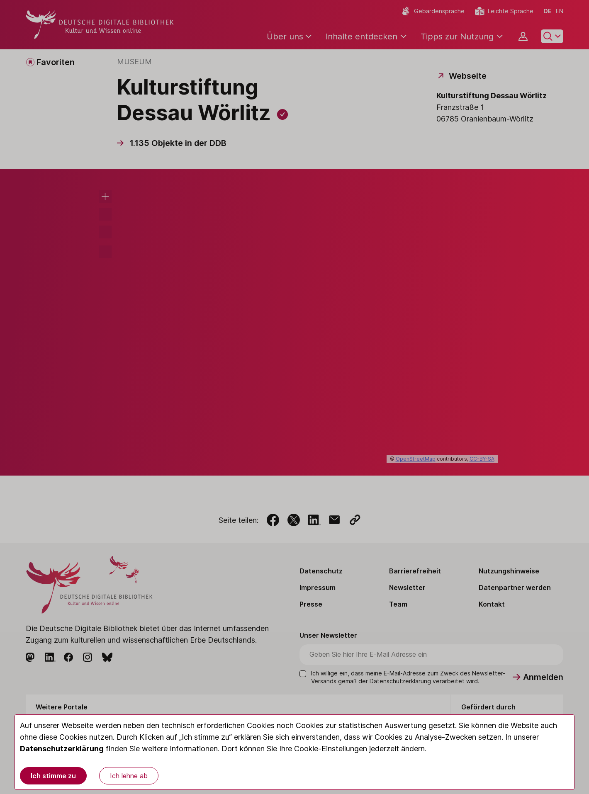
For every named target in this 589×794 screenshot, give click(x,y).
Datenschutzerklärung (62, 748)
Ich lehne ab (129, 776)
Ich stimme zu (53, 776)
